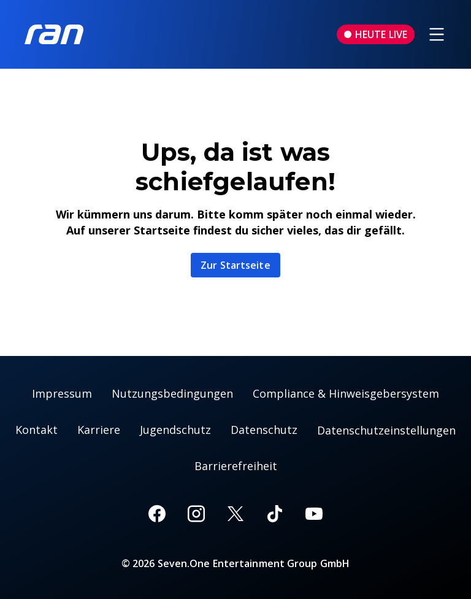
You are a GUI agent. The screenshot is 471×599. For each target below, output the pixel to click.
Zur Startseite (235, 265)
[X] (235, 514)
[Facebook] (157, 514)
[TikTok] (275, 514)
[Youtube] (314, 514)
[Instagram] (196, 514)
